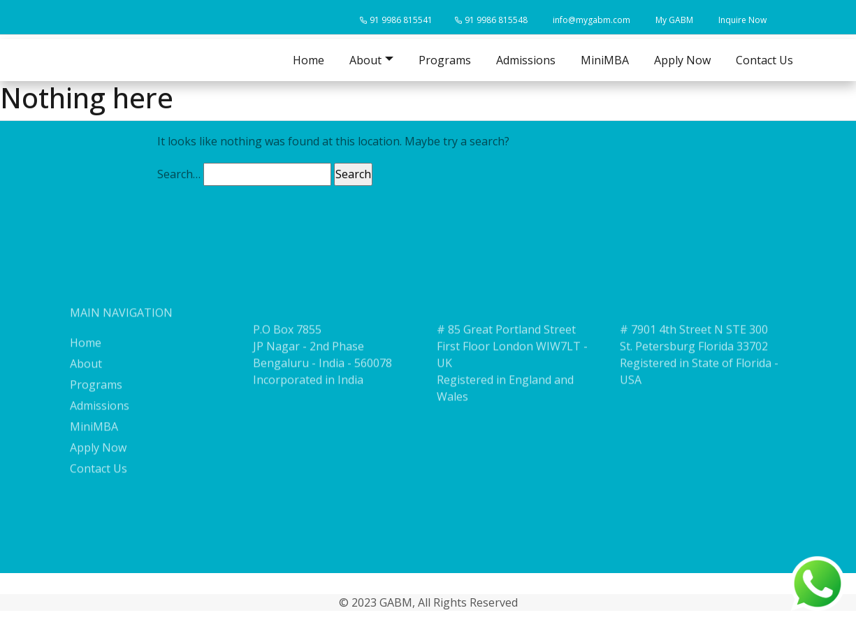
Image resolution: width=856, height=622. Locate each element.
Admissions (526, 60)
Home (308, 60)
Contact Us (764, 60)
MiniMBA (605, 60)
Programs (445, 60)
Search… (179, 174)
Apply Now (682, 60)
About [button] (365, 60)
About (86, 381)
